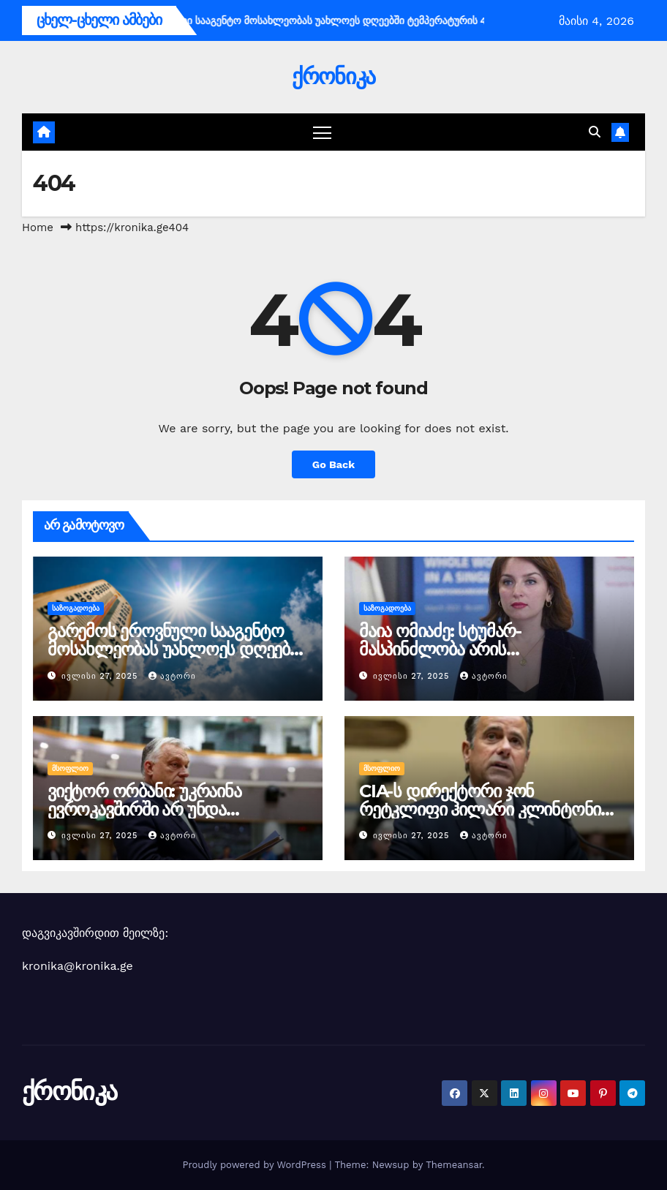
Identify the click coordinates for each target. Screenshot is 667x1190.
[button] (594, 132)
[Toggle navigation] (322, 132)
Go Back (333, 464)
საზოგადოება (75, 608)
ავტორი (172, 676)
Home (37, 227)
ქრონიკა (333, 76)
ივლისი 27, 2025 (101, 676)
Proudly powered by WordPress (255, 1164)
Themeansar (454, 1164)
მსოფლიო (70, 768)
